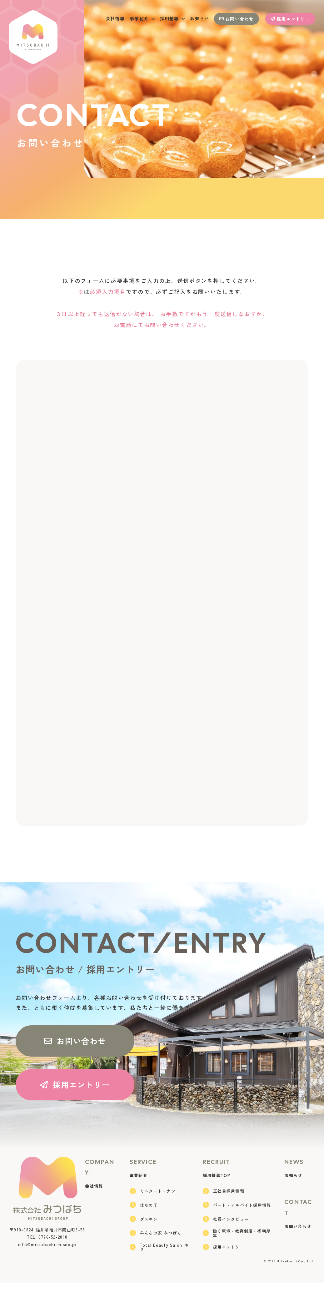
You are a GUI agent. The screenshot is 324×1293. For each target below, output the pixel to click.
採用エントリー (290, 19)
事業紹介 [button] (142, 18)
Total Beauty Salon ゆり (159, 1257)
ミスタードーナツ (153, 1201)
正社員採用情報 (223, 1201)
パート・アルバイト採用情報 (237, 1215)
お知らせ (199, 18)
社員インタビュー (226, 1229)
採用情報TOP (216, 1185)
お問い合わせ (236, 19)
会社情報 (115, 18)
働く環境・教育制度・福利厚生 (237, 1243)
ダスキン (144, 1229)
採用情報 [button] (172, 18)
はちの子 (144, 1215)
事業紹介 (138, 1185)
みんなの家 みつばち (156, 1243)
